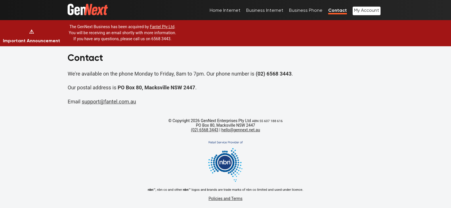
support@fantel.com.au (109, 102)
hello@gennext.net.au (240, 130)
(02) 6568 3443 (204, 130)
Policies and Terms (225, 198)
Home (74, 6)
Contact (337, 10)
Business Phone (305, 10)
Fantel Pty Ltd (162, 26)
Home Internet (225, 10)
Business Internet (264, 10)
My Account (366, 10)
